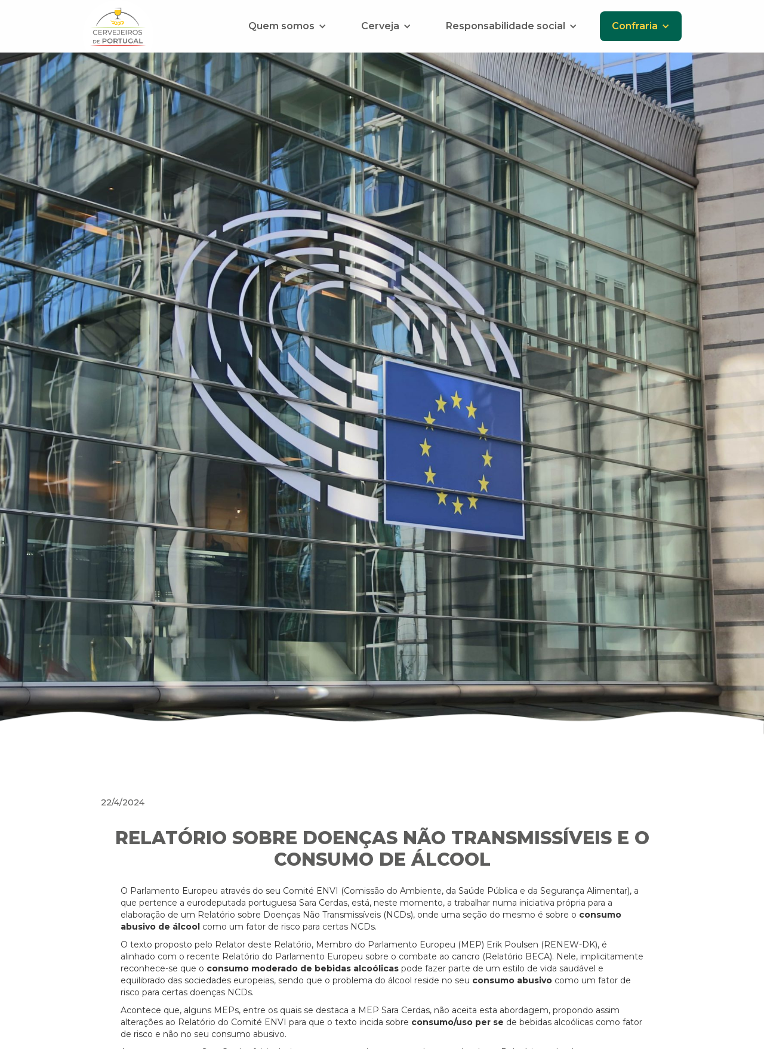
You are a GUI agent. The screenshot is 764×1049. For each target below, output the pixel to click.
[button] (287, 26)
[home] (118, 26)
